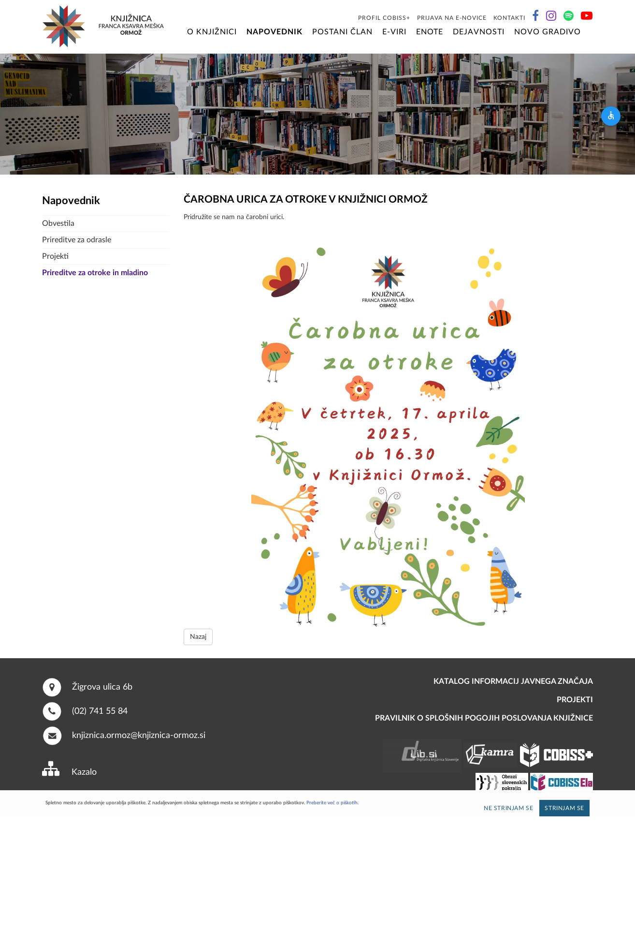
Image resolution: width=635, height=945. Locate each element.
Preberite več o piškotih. (332, 802)
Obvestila (58, 223)
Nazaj (198, 637)
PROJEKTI (575, 700)
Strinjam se (564, 808)
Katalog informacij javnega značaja (513, 681)
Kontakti (509, 18)
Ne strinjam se (508, 808)
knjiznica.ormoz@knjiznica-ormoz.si (138, 735)
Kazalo (84, 772)
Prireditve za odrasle (76, 240)
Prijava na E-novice (452, 18)
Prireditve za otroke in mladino (95, 273)
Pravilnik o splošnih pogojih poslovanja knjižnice (484, 718)
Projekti (55, 256)
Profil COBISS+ (384, 18)
